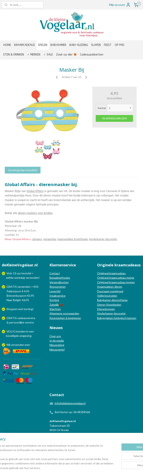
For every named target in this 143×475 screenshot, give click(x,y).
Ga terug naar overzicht (22, 170)
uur (19, 273)
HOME (7, 45)
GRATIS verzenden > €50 (22, 286)
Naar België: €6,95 (18, 300)
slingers (37, 239)
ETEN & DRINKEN (13, 54)
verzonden (32, 277)
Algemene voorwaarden (64, 313)
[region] (45, 452)
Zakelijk (54, 304)
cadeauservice (26, 318)
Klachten (55, 309)
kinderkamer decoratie (103, 239)
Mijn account (120, 4)
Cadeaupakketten (91, 54)
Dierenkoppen (106, 309)
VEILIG (11, 331)
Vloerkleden (113, 304)
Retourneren (57, 286)
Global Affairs (35, 191)
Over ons (55, 336)
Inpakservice (57, 295)
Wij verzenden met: (18, 344)
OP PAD (119, 45)
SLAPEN (96, 45)
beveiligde (12, 335)
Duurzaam (103, 291)
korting (28, 309)
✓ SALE (48, 54)
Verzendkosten (59, 282)
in (27, 331)
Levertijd (54, 291)
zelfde (10, 277)
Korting (54, 300)
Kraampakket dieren (109, 286)
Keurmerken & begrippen (65, 318)
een (31, 331)
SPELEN (42, 45)
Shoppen (12, 309)
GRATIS (11, 318)
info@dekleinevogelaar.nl (70, 403)
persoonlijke (16, 322)
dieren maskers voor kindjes (35, 212)
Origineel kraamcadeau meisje (115, 277)
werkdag (19, 277)
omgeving (25, 335)
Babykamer (104, 300)
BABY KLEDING (78, 45)
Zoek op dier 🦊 (66, 54)
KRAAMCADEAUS (24, 45)
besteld (26, 273)
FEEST (107, 45)
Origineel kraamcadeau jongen (116, 282)
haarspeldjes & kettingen (72, 239)
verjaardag (49, 239)
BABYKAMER (58, 45)
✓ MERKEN (33, 54)
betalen (21, 331)
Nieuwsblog (56, 345)
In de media (56, 340)
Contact (54, 273)
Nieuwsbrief (57, 349)
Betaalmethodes (59, 277)
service (29, 322)
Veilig (101, 295)
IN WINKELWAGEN (114, 118)
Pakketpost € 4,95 (16, 291)
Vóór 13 (11, 273)
